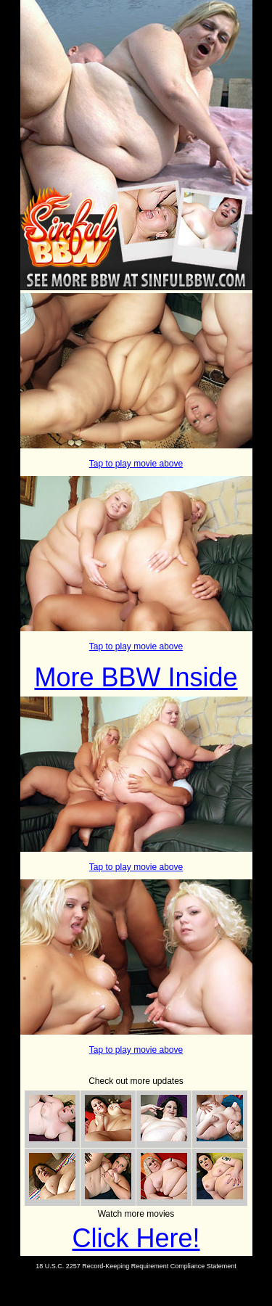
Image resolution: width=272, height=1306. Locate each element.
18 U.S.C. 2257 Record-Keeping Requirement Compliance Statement (136, 1266)
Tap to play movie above (136, 464)
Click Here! (135, 1238)
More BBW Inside (135, 677)
